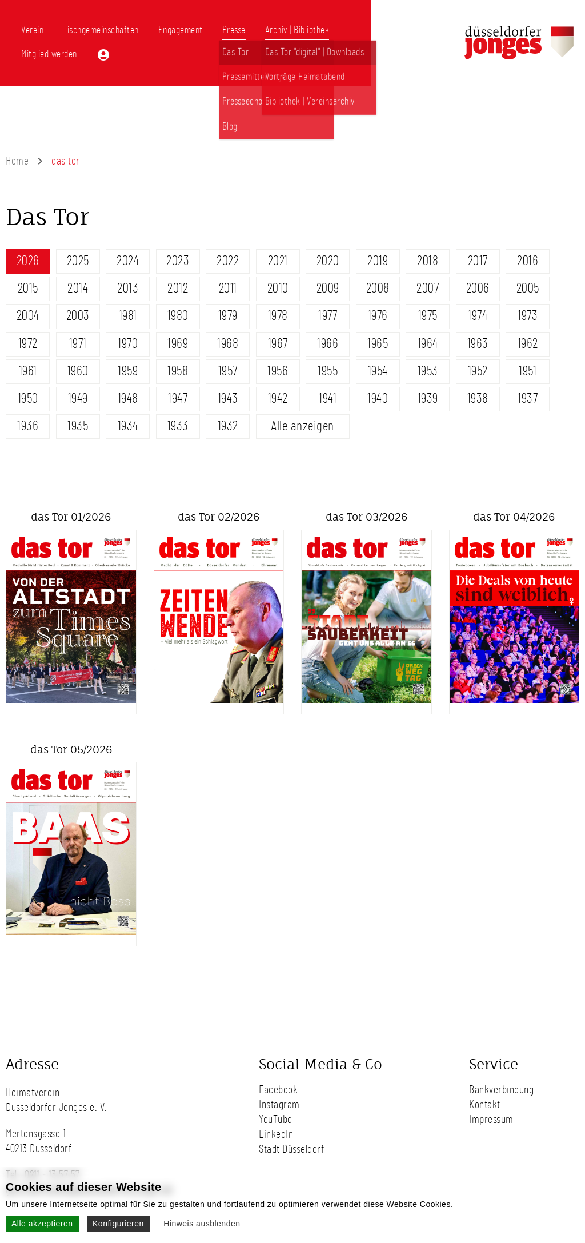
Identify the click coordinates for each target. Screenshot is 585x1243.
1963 (477, 344)
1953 (428, 371)
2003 (78, 316)
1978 (278, 316)
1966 (327, 344)
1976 (378, 316)
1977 (327, 316)
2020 (327, 261)
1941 (327, 399)
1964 (428, 344)
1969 (177, 344)
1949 (78, 399)
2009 (327, 288)
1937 (528, 399)
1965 (377, 344)
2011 (228, 288)
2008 (378, 288)
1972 (28, 344)
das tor (65, 161)
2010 (278, 288)
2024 (128, 261)
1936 (27, 426)
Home (17, 161)
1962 (528, 344)
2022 (228, 261)
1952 (478, 371)
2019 (377, 261)
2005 (527, 288)
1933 (178, 426)
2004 (28, 316)
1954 (378, 371)
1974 (477, 316)
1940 (377, 399)
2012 (177, 288)
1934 (128, 426)
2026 (28, 261)
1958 (177, 371)
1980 (178, 316)
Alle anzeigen (302, 426)
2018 (427, 261)
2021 (278, 261)
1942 (278, 399)
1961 (28, 371)
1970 (128, 344)
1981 (128, 316)
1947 (177, 399)
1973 (528, 316)
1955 (328, 371)
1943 (228, 399)
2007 (427, 288)
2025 (78, 261)
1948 (128, 399)
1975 (428, 316)
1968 (227, 344)
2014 (77, 288)
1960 (78, 371)
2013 (127, 288)
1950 (28, 399)
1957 (228, 371)
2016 (527, 261)
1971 (78, 344)
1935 (77, 426)
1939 (428, 399)
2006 (478, 288)
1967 (278, 344)
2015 (28, 288)
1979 (228, 316)
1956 (277, 371)
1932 (228, 426)
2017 (478, 261)
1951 (527, 371)
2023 (177, 261)
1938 (477, 399)
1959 (128, 371)
